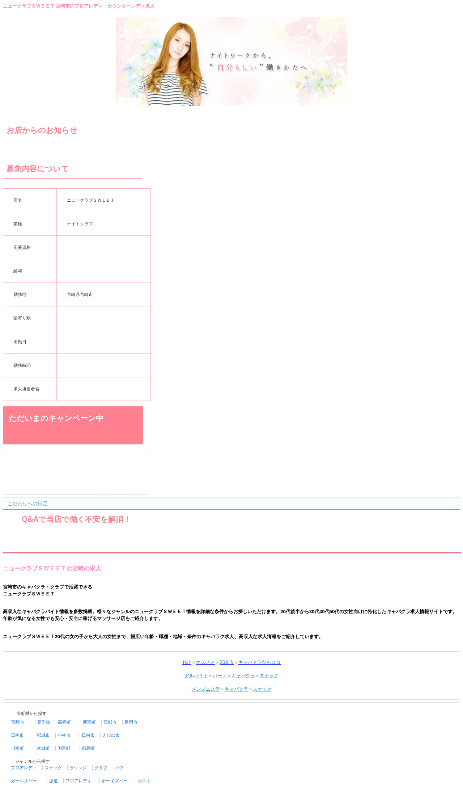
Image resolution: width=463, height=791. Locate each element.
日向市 (88, 735)
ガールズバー (24, 780)
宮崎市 (17, 722)
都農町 (88, 748)
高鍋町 (64, 722)
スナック (53, 767)
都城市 (43, 735)
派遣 (53, 780)
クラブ (100, 767)
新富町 (89, 722)
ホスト (144, 780)
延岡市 (130, 722)
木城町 (43, 748)
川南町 (17, 748)
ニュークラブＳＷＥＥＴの (37, 568)
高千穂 (43, 722)
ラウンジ (78, 767)
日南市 (17, 735)
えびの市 (111, 735)
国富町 (64, 748)
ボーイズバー (115, 780)
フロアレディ (24, 767)
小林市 (64, 735)
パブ (119, 767)
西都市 (109, 722)
